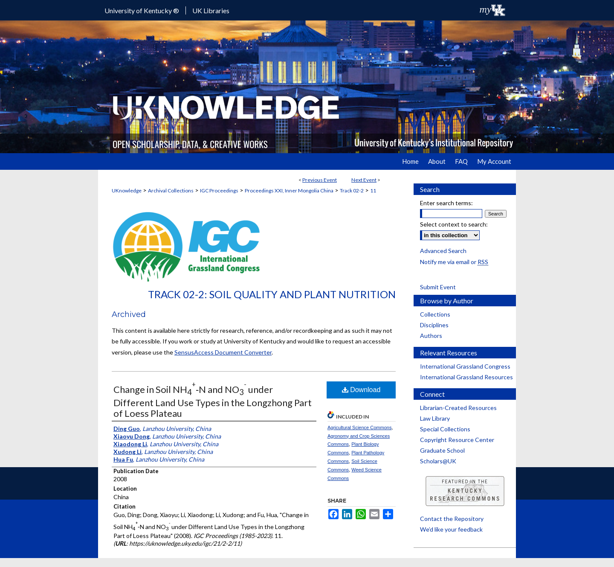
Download (361, 389)
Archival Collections (171, 190)
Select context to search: (454, 224)
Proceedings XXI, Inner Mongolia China (289, 190)
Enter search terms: (446, 202)
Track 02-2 (352, 190)
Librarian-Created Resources (458, 407)
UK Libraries (210, 10)
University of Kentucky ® (141, 10)
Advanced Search (443, 250)
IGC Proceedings (219, 190)
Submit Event (438, 287)
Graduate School (442, 450)
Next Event (364, 180)
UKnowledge (127, 190)
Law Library (435, 418)
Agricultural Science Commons (359, 427)
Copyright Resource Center (457, 439)
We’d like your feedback (451, 529)
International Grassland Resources (466, 377)
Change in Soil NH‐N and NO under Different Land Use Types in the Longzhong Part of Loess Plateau (212, 401)
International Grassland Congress (465, 366)
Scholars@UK (438, 461)
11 (373, 190)
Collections (435, 314)
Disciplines (434, 325)
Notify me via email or (454, 261)
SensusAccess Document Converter (223, 352)
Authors (431, 335)
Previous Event (319, 180)
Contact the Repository (452, 518)
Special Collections (445, 429)
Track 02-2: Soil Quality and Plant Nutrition (272, 294)
